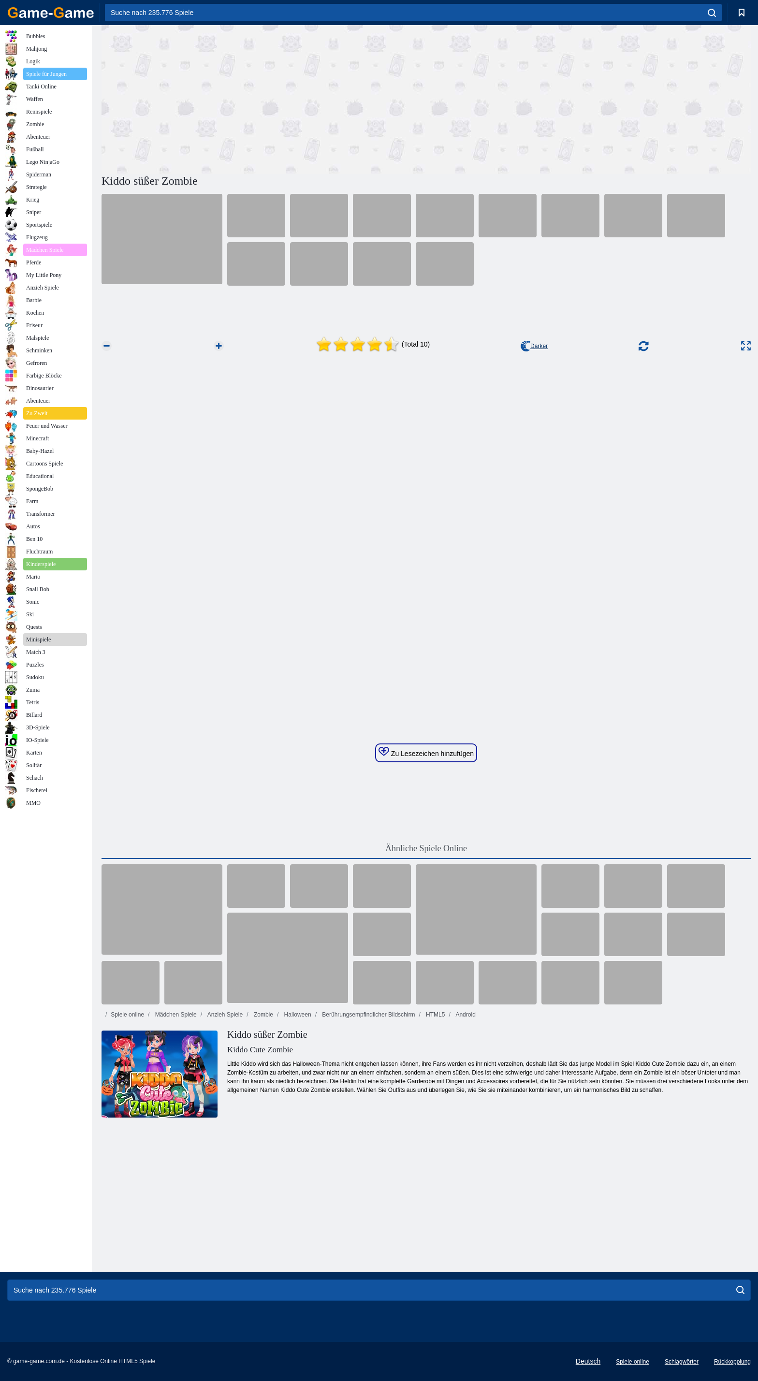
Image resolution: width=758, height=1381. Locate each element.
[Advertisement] (264, 98)
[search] (711, 12)
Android (465, 1014)
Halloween (296, 1014)
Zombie (262, 1014)
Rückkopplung (732, 1361)
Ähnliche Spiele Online (426, 848)
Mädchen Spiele (174, 1014)
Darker (534, 346)
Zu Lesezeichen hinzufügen (426, 752)
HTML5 (434, 1014)
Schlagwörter (682, 1361)
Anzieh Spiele (224, 1014)
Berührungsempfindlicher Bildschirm (368, 1014)
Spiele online (127, 1014)
